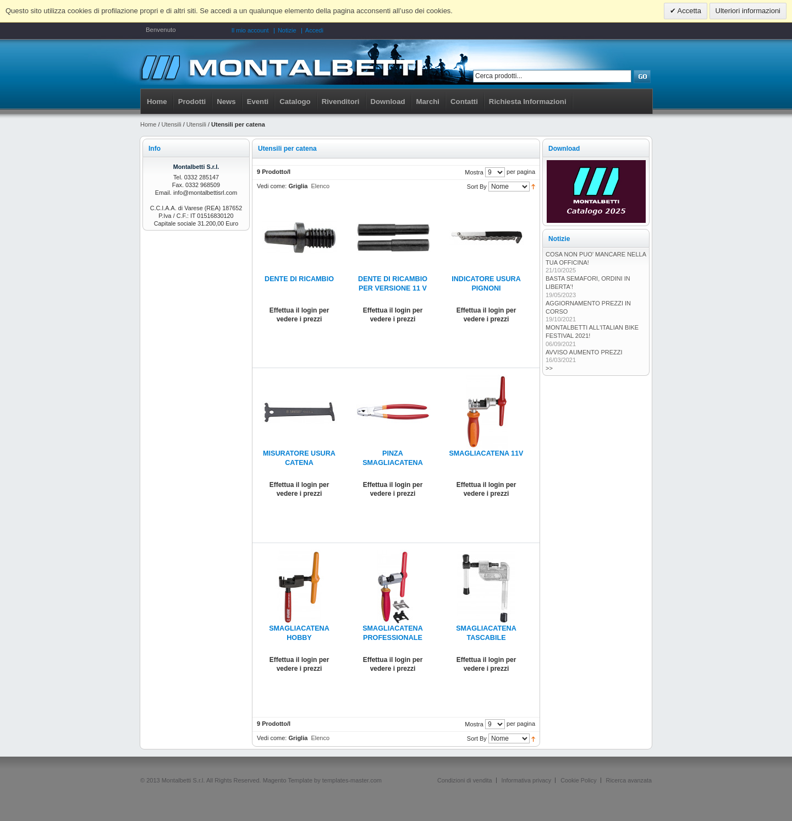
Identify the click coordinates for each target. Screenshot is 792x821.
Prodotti (192, 101)
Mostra (474, 172)
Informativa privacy (527, 780)
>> (549, 368)
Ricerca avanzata (629, 780)
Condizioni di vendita (464, 780)
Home (157, 101)
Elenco (320, 186)
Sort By (477, 186)
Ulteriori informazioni (748, 11)
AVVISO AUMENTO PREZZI (584, 352)
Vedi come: (272, 186)
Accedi (314, 30)
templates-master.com (352, 780)
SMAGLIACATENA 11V (486, 453)
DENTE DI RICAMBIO (299, 279)
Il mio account (250, 30)
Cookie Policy (578, 780)
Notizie (287, 30)
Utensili (172, 124)
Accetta (688, 11)
